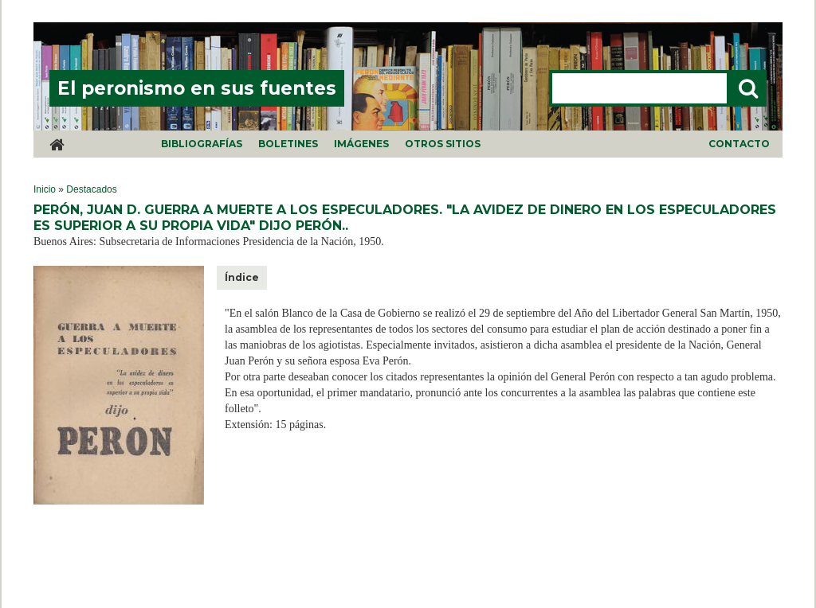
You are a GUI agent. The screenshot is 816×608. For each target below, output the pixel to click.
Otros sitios (443, 144)
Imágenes (361, 144)
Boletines (288, 144)
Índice (242, 277)
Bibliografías (201, 144)
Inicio (44, 189)
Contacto (739, 144)
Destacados (91, 189)
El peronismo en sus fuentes (196, 88)
